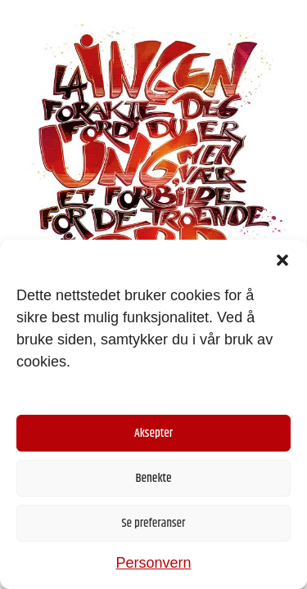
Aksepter (153, 433)
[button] (282, 260)
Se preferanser (154, 523)
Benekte (153, 478)
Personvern (153, 563)
